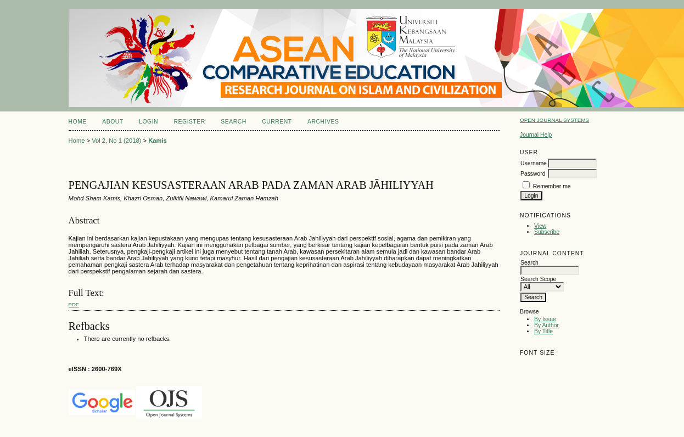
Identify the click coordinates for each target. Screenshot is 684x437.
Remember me (552, 186)
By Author (546, 325)
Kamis (157, 140)
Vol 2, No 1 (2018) (116, 140)
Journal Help (536, 135)
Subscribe (546, 232)
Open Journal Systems (554, 120)
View (540, 226)
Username (533, 163)
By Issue (545, 319)
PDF (74, 304)
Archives (323, 122)
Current (276, 122)
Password (533, 174)
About (112, 122)
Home (78, 122)
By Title (543, 331)
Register (189, 122)
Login (148, 122)
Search (233, 122)
